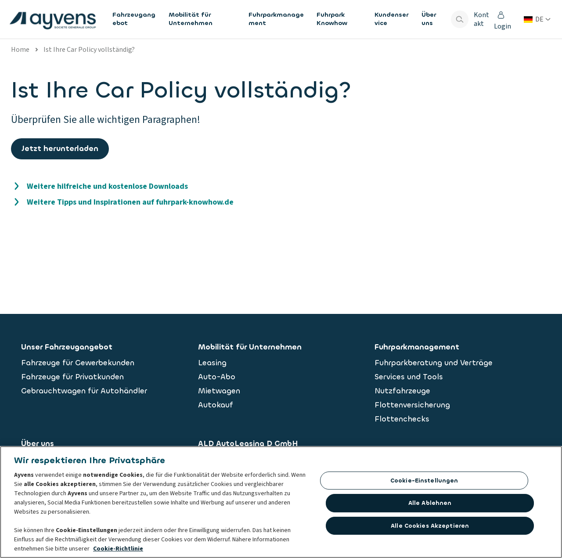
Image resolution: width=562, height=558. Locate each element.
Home (20, 49)
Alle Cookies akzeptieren (430, 527)
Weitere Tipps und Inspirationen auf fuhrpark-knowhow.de (130, 202)
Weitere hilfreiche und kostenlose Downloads (107, 186)
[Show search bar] (459, 19)
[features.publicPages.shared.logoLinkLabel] (52, 19)
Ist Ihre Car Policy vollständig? (89, 49)
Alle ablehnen (430, 505)
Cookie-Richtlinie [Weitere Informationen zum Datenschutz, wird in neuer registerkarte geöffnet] (118, 550)
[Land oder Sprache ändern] (537, 19)
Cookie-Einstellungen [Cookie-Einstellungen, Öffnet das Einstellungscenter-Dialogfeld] (424, 482)
